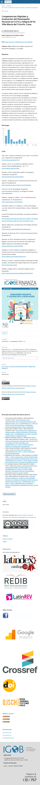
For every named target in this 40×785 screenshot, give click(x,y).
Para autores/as (7, 735)
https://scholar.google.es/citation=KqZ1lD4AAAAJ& (16, 185)
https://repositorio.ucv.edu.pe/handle (12, 246)
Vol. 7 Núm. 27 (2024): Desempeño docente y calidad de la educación (20, 7)
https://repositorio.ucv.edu (9, 265)
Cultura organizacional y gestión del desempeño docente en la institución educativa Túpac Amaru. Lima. (21, 458)
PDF (5, 333)
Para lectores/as (7, 732)
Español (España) (8, 539)
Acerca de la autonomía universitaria (20, 450)
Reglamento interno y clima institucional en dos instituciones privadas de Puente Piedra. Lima (21, 466)
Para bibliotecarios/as (8, 738)
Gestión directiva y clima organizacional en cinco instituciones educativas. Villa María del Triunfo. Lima (20, 421)
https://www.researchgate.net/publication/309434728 (17, 273)
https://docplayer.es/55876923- (11, 191)
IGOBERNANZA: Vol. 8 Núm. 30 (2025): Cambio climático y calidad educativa (21, 435)
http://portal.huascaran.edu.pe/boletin (13, 177)
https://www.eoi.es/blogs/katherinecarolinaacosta (16, 229)
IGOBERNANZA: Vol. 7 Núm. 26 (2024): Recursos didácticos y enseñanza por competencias (19, 445)
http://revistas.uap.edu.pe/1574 (11, 160)
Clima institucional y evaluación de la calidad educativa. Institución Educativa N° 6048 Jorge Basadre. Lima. (21, 432)
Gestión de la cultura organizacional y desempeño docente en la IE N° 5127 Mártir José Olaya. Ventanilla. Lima (21, 441)
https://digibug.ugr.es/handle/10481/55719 (14, 256)
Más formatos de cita (8, 358)
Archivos (9, 6)
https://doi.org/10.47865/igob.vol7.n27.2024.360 (18, 42)
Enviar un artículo (9, 494)
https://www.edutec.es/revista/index (12, 202)
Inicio (3, 6)
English (5, 541)
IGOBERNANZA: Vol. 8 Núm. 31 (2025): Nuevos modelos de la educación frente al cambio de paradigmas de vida (21, 461)
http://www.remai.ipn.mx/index (10, 168)
